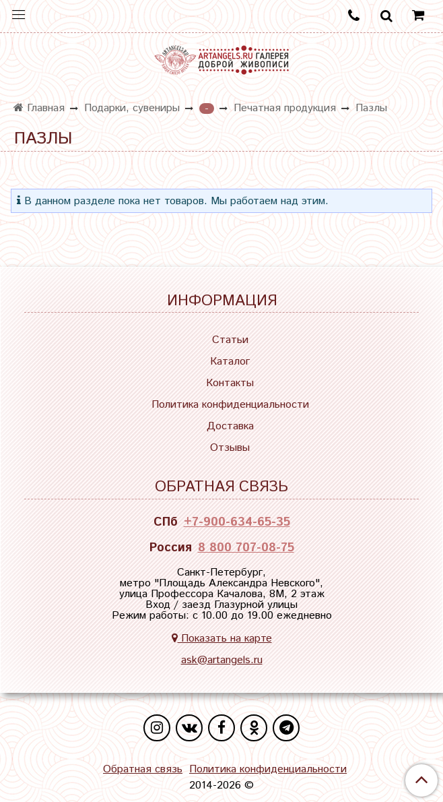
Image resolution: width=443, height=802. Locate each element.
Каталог (230, 361)
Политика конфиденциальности (230, 404)
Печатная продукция (285, 108)
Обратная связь (142, 769)
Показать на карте (222, 638)
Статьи (230, 340)
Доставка (230, 426)
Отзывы (230, 448)
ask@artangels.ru (222, 660)
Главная (39, 108)
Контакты (230, 383)
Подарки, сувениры (132, 108)
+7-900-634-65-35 (237, 522)
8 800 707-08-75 (246, 548)
